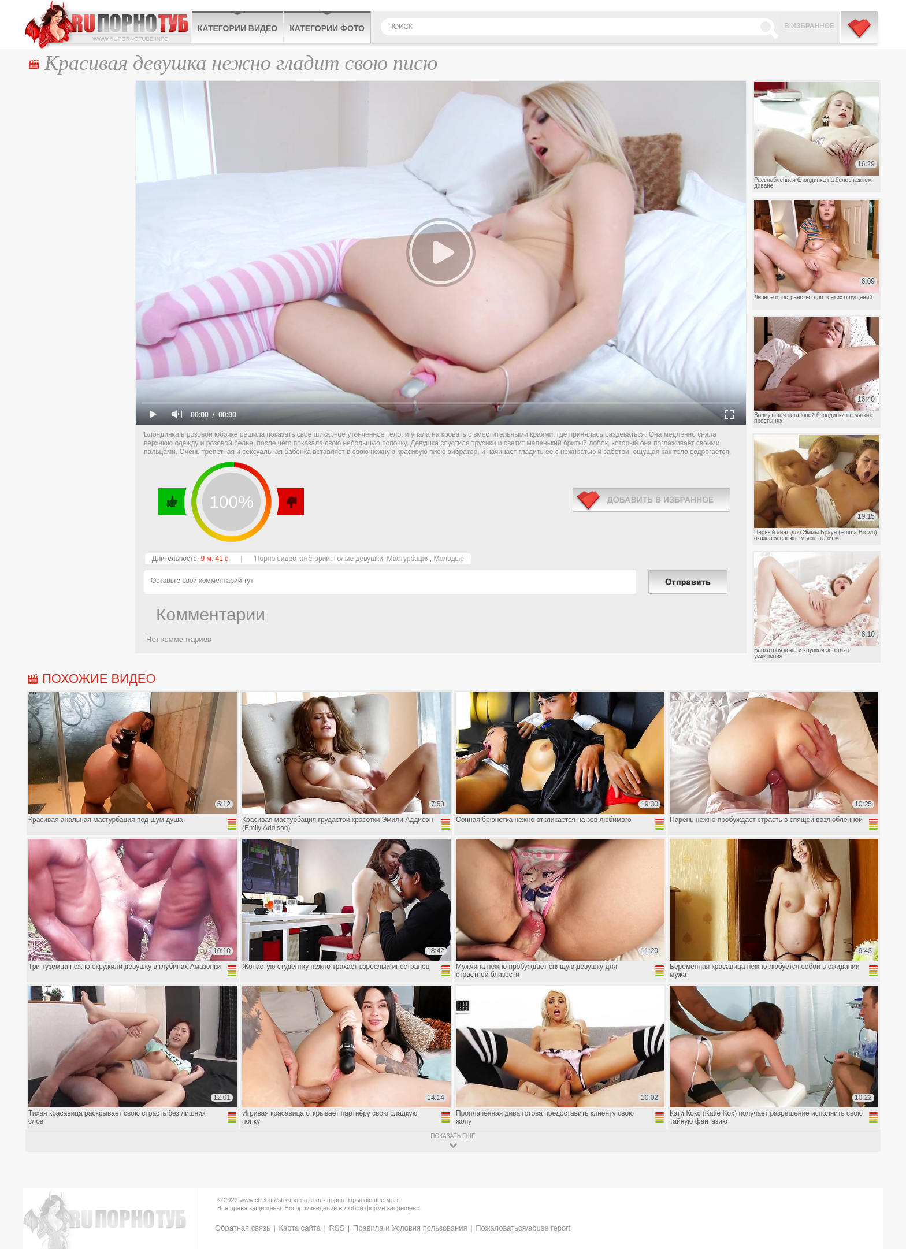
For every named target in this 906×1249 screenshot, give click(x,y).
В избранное (809, 26)
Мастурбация (408, 559)
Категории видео (237, 28)
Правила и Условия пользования (410, 1228)
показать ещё (452, 1136)
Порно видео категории (292, 559)
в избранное (651, 500)
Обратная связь (242, 1228)
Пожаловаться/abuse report (523, 1228)
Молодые (449, 559)
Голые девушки (358, 559)
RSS (336, 1228)
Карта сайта (299, 1228)
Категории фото (327, 28)
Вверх (883, 1172)
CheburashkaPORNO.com (108, 24)
